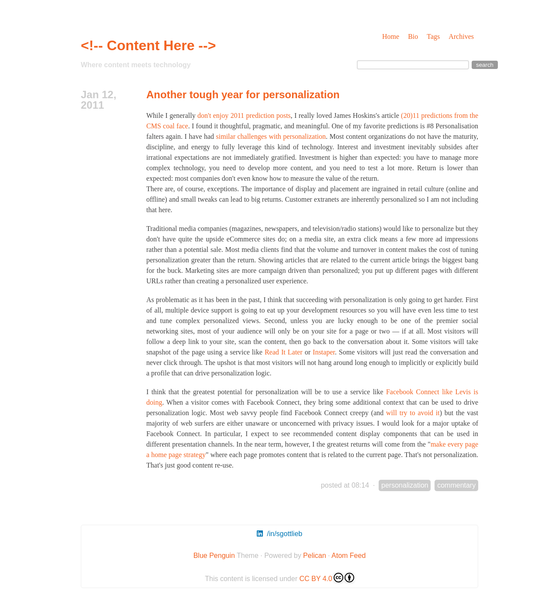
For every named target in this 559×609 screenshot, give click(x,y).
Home (390, 36)
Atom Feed (348, 555)
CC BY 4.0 (326, 577)
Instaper (324, 352)
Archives (461, 36)
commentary (456, 485)
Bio (413, 36)
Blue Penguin (214, 555)
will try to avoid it (413, 412)
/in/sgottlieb (279, 533)
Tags (433, 36)
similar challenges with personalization (271, 136)
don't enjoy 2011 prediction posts (244, 115)
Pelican (314, 555)
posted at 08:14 (345, 485)
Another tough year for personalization (243, 94)
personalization (404, 485)
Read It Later (284, 352)
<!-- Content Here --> (148, 45)
